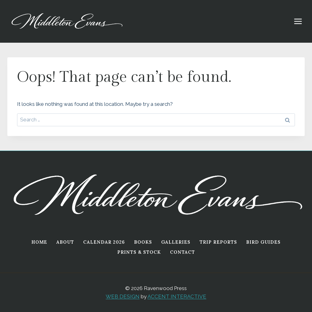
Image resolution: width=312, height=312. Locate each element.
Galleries (175, 242)
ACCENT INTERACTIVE (176, 296)
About (65, 242)
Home (39, 242)
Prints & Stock (139, 252)
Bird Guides (263, 242)
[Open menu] (301, 21)
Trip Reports (218, 242)
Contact (182, 252)
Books (143, 242)
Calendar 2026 (104, 242)
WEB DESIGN (123, 296)
